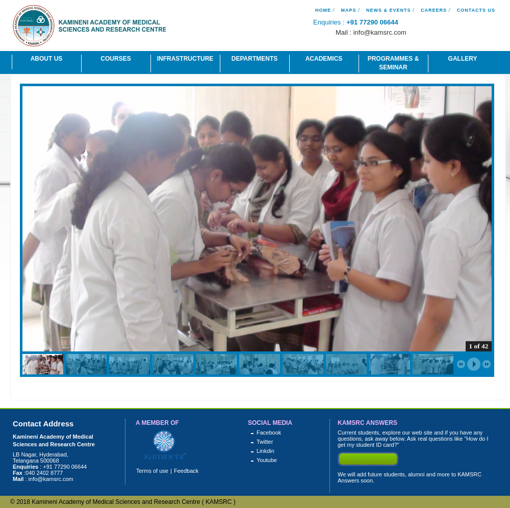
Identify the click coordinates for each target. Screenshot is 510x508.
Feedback (186, 471)
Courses (115, 58)
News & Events (388, 10)
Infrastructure (185, 58)
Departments (254, 58)
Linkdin (265, 451)
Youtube (267, 460)
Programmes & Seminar (393, 63)
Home (323, 10)
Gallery (462, 58)
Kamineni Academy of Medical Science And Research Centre (89, 27)
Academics (324, 58)
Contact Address (43, 423)
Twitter (265, 442)
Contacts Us (476, 10)
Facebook (269, 432)
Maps (348, 10)
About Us (47, 58)
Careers (434, 10)
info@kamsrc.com (379, 32)
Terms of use (152, 471)
